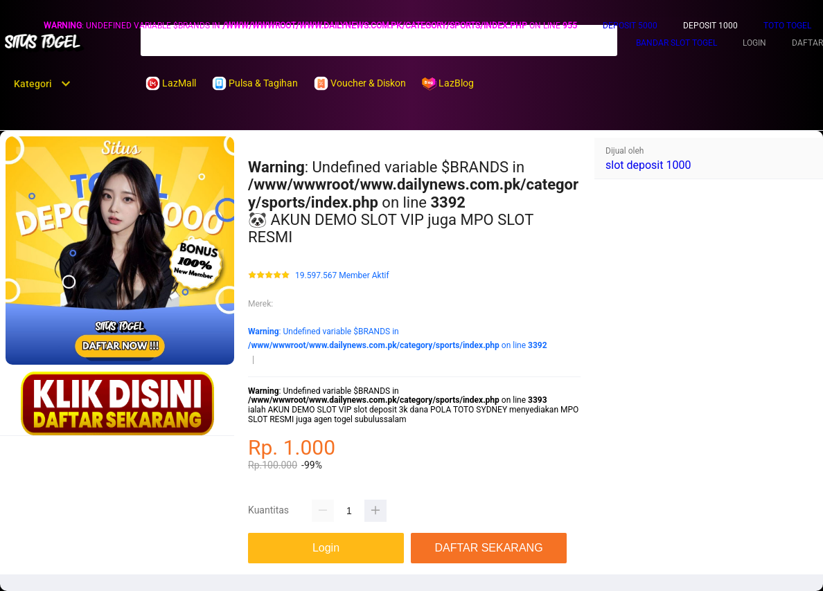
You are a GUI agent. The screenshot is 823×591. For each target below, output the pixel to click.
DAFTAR (807, 43)
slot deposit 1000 (648, 165)
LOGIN (754, 43)
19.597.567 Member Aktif (342, 275)
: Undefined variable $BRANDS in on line (310, 25)
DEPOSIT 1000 (710, 25)
